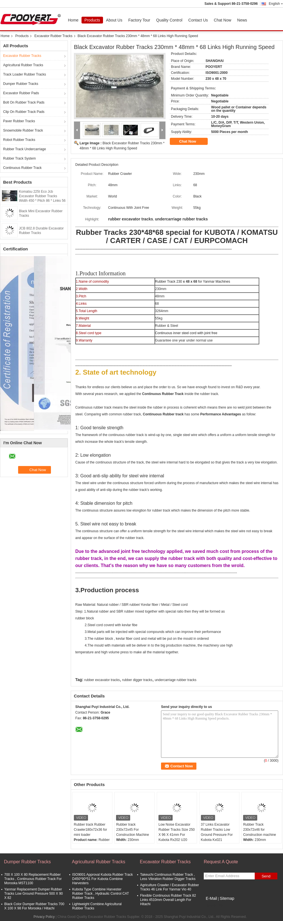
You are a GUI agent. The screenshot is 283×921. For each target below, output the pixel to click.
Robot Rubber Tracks (19, 140)
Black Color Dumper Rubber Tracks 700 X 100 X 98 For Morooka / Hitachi (34, 906)
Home (73, 20)
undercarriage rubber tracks (175, 680)
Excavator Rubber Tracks (53, 36)
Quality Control (169, 20)
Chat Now (222, 20)
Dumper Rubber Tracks (20, 84)
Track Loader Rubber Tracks (24, 74)
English (276, 4)
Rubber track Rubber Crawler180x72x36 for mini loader (90, 830)
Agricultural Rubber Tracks (23, 65)
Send (265, 876)
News (242, 20)
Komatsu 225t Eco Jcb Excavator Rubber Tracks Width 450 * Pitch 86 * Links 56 (42, 196)
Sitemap (227, 898)
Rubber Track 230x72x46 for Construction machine (259, 830)
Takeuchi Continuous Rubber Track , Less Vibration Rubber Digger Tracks (168, 877)
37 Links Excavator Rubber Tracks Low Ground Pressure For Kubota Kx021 (217, 832)
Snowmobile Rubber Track (23, 130)
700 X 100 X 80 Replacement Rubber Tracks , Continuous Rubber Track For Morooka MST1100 (33, 879)
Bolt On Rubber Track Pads (23, 102)
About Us (114, 20)
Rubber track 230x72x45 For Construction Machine (132, 830)
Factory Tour (139, 20)
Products (92, 20)
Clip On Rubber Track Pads (23, 112)
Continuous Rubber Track (22, 168)
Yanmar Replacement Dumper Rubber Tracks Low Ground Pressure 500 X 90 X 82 (33, 893)
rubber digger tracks (137, 680)
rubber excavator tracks (102, 680)
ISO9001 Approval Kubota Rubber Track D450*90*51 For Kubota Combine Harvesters (102, 879)
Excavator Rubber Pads (21, 93)
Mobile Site (214, 905)
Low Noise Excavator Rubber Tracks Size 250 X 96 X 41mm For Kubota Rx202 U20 (176, 832)
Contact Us (198, 20)
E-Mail (211, 898)
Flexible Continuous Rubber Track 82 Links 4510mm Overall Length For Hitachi (168, 900)
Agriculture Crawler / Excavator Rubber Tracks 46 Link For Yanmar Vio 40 (169, 887)
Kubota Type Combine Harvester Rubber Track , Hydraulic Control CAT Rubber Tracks (100, 893)
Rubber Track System (19, 158)
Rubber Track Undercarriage (24, 149)
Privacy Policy (44, 917)
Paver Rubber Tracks (19, 121)
